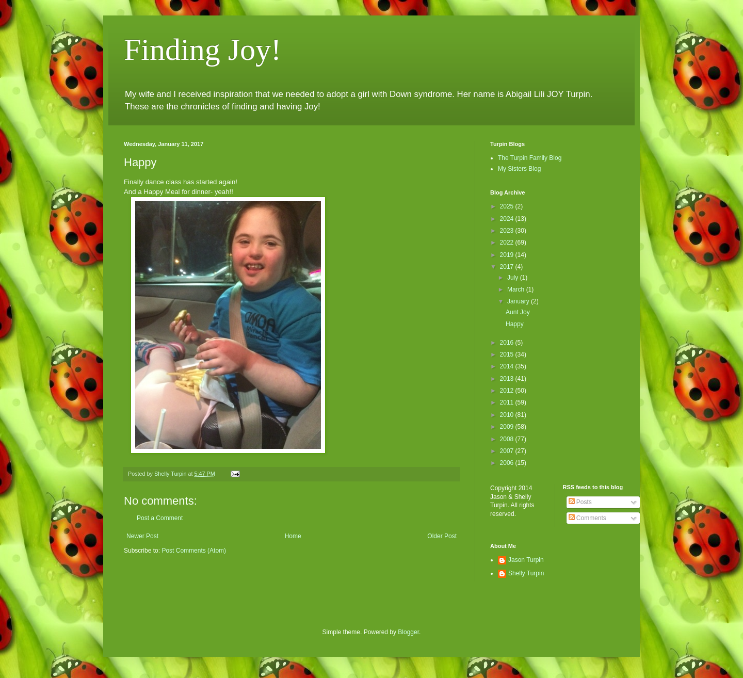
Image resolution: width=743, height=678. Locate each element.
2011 (507, 402)
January (519, 301)
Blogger (408, 632)
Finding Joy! (202, 50)
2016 (507, 342)
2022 (507, 242)
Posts (580, 502)
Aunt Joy (518, 312)
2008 (507, 439)
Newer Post (142, 536)
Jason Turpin (526, 559)
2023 (507, 230)
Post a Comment (160, 518)
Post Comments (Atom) (193, 550)
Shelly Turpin (526, 573)
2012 (507, 390)
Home (293, 536)
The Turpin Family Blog (529, 158)
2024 (507, 218)
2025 (507, 206)
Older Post (442, 536)
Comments (587, 518)
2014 (507, 366)
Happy (515, 324)
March (516, 289)
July (513, 277)
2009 (507, 426)
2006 (507, 462)
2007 (507, 451)
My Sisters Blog (519, 168)
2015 (507, 354)
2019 (507, 255)
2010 (507, 414)
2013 (507, 378)
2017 (507, 266)
